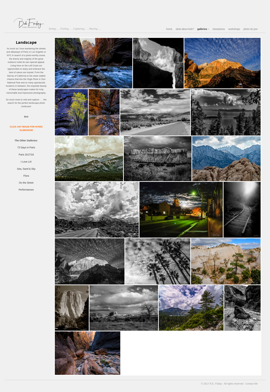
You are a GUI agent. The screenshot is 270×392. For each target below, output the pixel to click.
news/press (219, 29)
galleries (202, 29)
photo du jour (251, 29)
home (169, 29)
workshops (234, 29)
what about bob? (185, 29)
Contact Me (251, 383)
